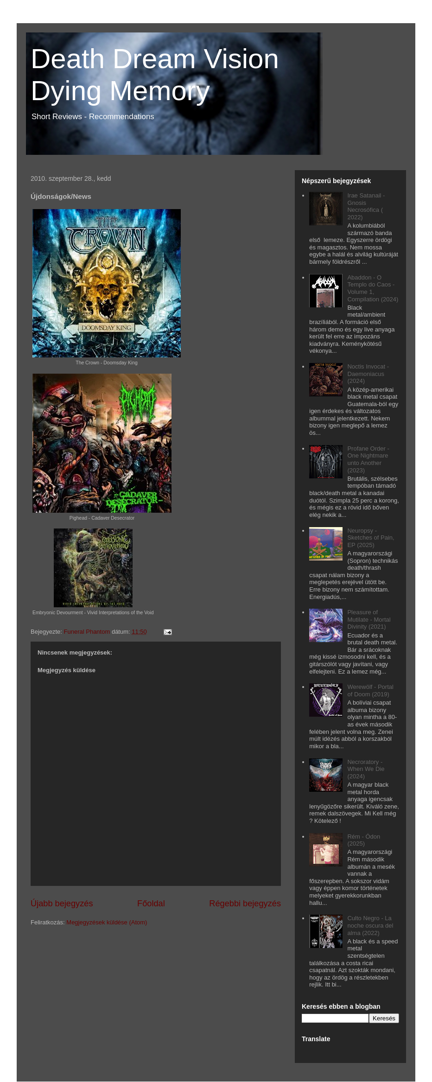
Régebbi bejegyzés (245, 903)
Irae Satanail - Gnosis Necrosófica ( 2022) (366, 206)
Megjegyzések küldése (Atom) (106, 922)
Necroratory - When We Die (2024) (365, 769)
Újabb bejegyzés (62, 903)
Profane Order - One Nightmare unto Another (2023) (368, 459)
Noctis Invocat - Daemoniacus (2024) (368, 373)
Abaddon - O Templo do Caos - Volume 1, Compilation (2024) (372, 288)
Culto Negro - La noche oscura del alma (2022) (370, 925)
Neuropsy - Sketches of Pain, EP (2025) (370, 537)
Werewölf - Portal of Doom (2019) (370, 690)
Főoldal (151, 903)
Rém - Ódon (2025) (363, 840)
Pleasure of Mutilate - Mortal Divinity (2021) (368, 619)
